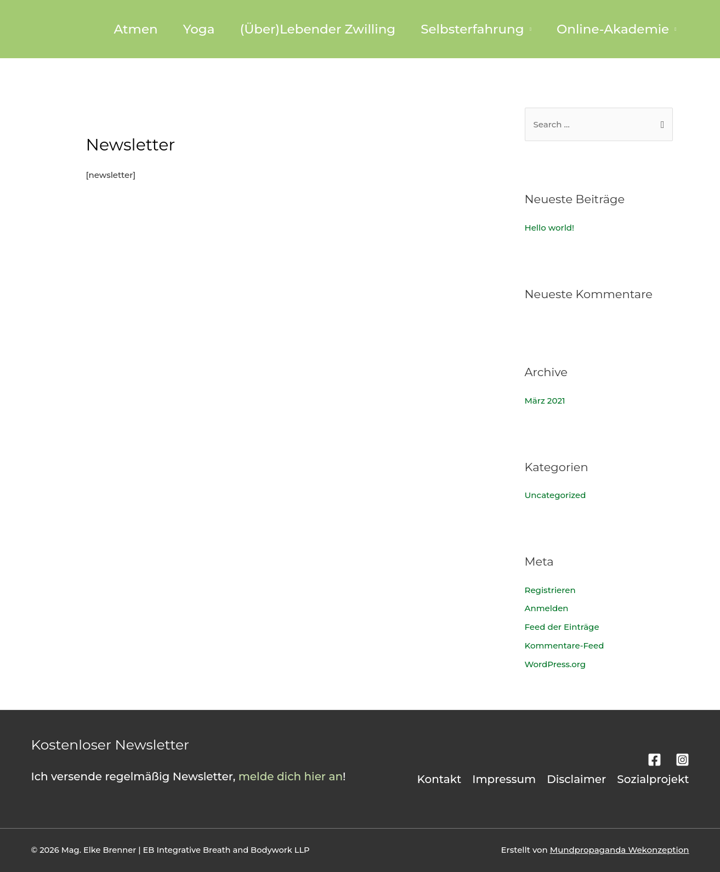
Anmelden (547, 608)
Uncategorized (555, 495)
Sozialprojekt (653, 779)
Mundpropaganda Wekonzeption (619, 850)
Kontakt (439, 779)
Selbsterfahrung (472, 29)
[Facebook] (654, 760)
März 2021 (545, 400)
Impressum (504, 779)
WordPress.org (555, 664)
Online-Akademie (613, 29)
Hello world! (550, 227)
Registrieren (550, 590)
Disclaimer (576, 779)
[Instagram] (682, 760)
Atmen (135, 29)
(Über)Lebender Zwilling (317, 29)
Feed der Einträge (562, 627)
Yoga (199, 29)
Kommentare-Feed (564, 645)
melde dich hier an (291, 776)
